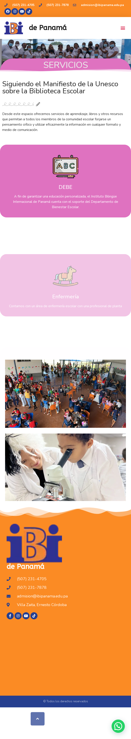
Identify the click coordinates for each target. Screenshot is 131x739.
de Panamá (48, 28)
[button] (123, 28)
